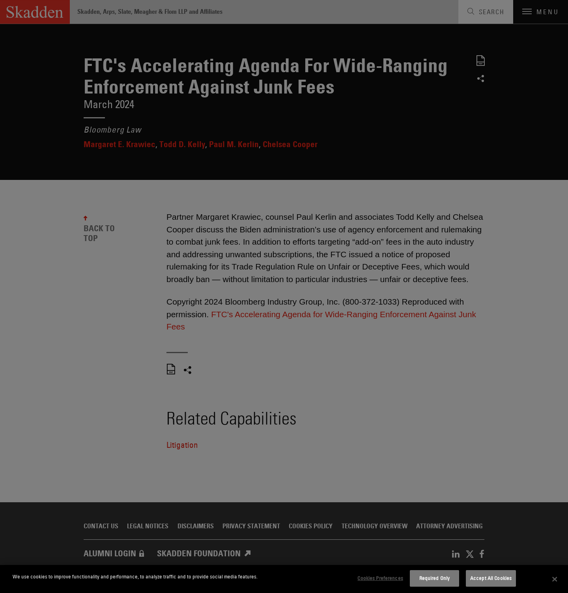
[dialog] (284, 579)
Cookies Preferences (380, 578)
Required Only (434, 578)
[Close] (555, 579)
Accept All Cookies (491, 578)
